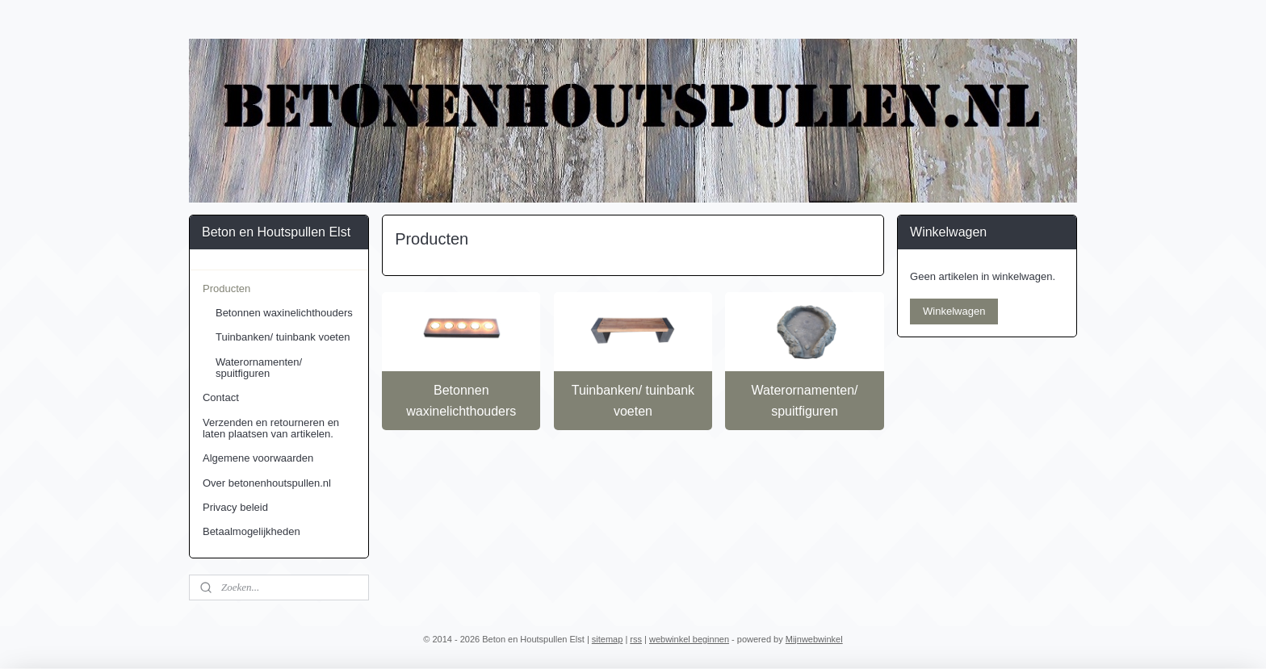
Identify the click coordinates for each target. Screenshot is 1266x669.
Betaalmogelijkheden (251, 531)
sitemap (607, 639)
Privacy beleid (235, 507)
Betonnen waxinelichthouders (461, 400)
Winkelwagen (954, 311)
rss (636, 639)
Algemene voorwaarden (258, 458)
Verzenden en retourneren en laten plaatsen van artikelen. (271, 428)
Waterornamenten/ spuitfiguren (805, 400)
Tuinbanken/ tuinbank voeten (633, 400)
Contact (221, 397)
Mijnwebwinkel (814, 639)
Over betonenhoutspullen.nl (267, 483)
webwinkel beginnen (689, 639)
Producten (226, 288)
